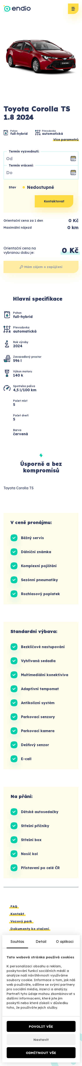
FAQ (13, 906)
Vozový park (21, 921)
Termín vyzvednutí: (24, 151)
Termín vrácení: (21, 165)
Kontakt (17, 914)
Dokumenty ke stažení (29, 929)
